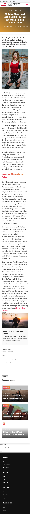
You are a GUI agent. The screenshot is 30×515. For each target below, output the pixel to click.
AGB (4, 481)
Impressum (6, 499)
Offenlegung (6, 478)
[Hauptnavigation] (27, 4)
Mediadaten (6, 469)
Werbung (5, 463)
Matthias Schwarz (7, 27)
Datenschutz (6, 484)
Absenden (5, 377)
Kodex (4, 511)
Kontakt (5, 496)
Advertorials (6, 466)
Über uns (5, 493)
